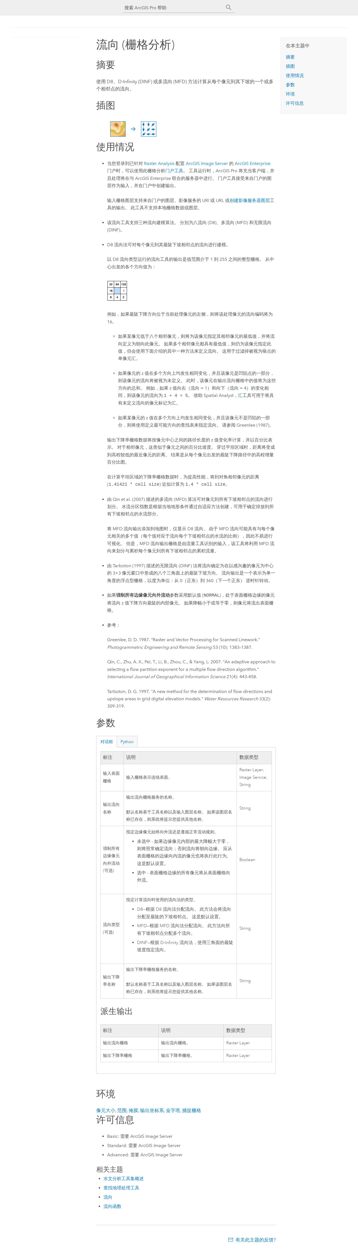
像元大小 (105, 1110)
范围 (122, 1110)
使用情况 (295, 75)
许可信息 (295, 103)
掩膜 (133, 1110)
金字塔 (173, 1110)
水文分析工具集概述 (123, 1178)
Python (127, 741)
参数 (290, 84)
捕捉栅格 (191, 1110)
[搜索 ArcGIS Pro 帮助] (173, 8)
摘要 (290, 57)
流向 (107, 1197)
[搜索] (229, 7)
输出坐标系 (152, 1110)
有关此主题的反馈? (255, 1240)
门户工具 (174, 170)
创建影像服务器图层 (250, 200)
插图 (290, 66)
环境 (290, 94)
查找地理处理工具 (121, 1187)
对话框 (106, 741)
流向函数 (112, 1206)
